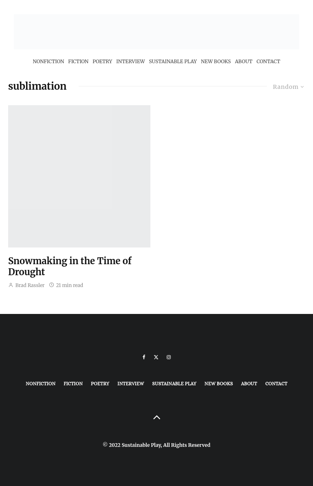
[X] (156, 357)
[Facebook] (144, 357)
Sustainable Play (173, 61)
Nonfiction (48, 61)
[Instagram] (169, 357)
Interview (130, 61)
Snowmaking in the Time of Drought (70, 266)
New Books (216, 61)
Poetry (102, 61)
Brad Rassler (26, 285)
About (243, 61)
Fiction (78, 61)
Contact (268, 61)
